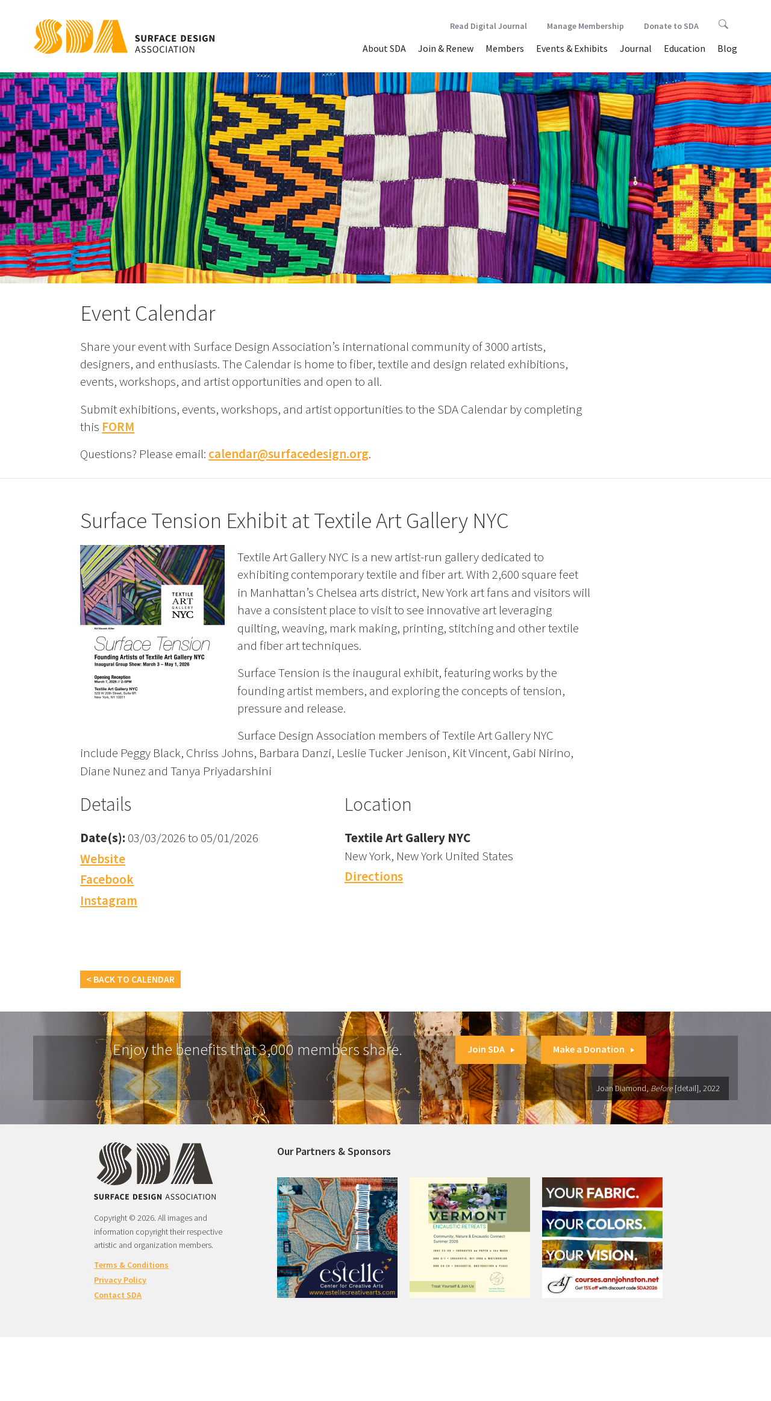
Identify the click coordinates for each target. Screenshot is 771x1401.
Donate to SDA (671, 25)
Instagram (108, 900)
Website (102, 859)
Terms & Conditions (131, 1264)
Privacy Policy (120, 1279)
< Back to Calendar (130, 979)
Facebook (107, 879)
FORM (118, 426)
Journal (636, 48)
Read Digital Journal (488, 25)
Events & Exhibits (572, 48)
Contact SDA (118, 1294)
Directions (374, 876)
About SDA (384, 48)
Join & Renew (445, 48)
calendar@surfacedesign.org (288, 453)
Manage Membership (585, 25)
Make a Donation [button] (593, 1049)
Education (684, 48)
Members (504, 48)
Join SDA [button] (490, 1049)
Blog (727, 48)
